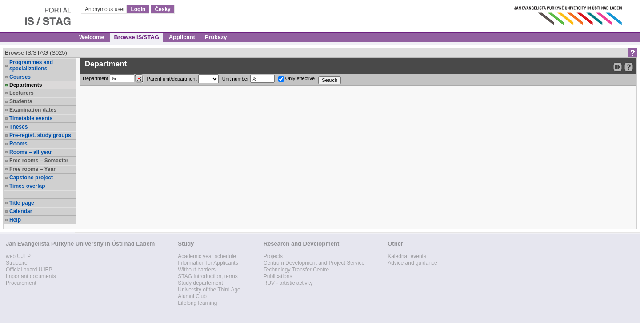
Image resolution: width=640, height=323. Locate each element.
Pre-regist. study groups (40, 135)
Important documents (31, 276)
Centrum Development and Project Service (314, 263)
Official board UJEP (29, 269)
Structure (17, 263)
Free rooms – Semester (38, 160)
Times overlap (27, 186)
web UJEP (18, 256)
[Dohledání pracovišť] (139, 78)
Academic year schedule (207, 256)
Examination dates (32, 110)
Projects (273, 256)
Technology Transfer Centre (296, 269)
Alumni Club (192, 296)
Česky (162, 9)
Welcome (91, 37)
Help (15, 220)
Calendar (20, 211)
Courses (20, 77)
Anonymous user (105, 9)
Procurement (21, 283)
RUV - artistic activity (288, 283)
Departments (25, 85)
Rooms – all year (30, 152)
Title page (21, 203)
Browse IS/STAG (136, 37)
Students (20, 101)
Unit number (248, 79)
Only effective (296, 79)
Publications (278, 276)
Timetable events (30, 118)
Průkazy (216, 37)
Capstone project (31, 177)
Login (138, 9)
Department (113, 78)
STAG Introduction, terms (208, 276)
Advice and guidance (412, 263)
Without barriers (197, 269)
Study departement (200, 283)
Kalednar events (407, 256)
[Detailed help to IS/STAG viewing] (628, 67)
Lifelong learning (197, 303)
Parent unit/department (183, 78)
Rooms (18, 144)
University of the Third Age (209, 290)
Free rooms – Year (32, 169)
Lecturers (21, 93)
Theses (18, 127)
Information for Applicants (208, 263)
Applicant (182, 37)
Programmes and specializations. (31, 65)
